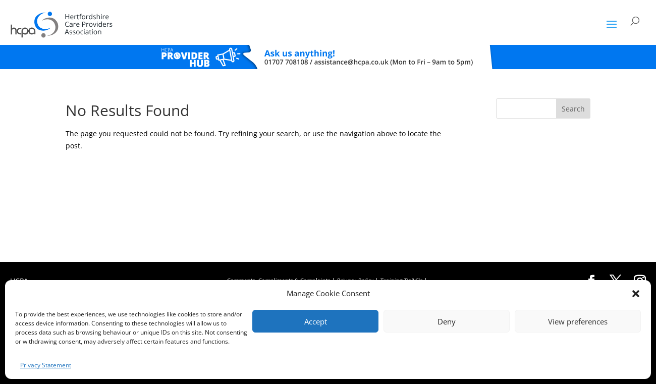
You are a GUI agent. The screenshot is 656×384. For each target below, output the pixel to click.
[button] (636, 294)
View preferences (578, 321)
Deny (447, 321)
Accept (315, 321)
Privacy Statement (45, 365)
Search (573, 109)
